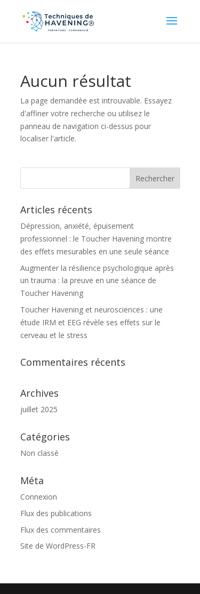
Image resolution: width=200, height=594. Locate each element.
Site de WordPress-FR (57, 546)
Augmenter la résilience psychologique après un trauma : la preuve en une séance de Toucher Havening (97, 281)
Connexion (38, 497)
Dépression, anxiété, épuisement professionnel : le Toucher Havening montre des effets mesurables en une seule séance (96, 238)
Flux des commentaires (60, 530)
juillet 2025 (39, 409)
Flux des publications (56, 513)
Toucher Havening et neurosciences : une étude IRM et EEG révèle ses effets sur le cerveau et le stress (91, 322)
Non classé (39, 453)
